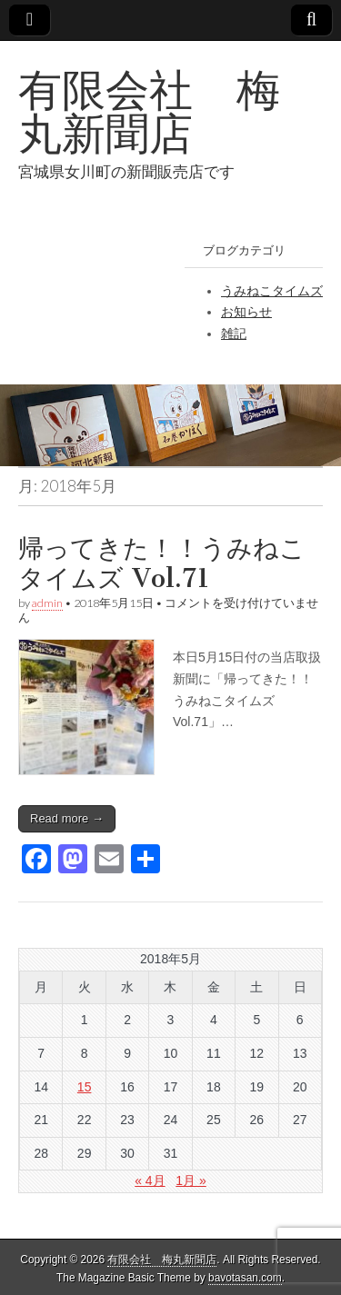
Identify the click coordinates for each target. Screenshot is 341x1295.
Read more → (67, 818)
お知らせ (246, 311)
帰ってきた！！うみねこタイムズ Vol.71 (162, 563)
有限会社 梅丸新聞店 (149, 111)
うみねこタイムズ (272, 291)
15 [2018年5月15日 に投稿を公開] (84, 1087)
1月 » (191, 1180)
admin (47, 603)
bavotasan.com (245, 1277)
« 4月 (150, 1180)
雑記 (233, 333)
